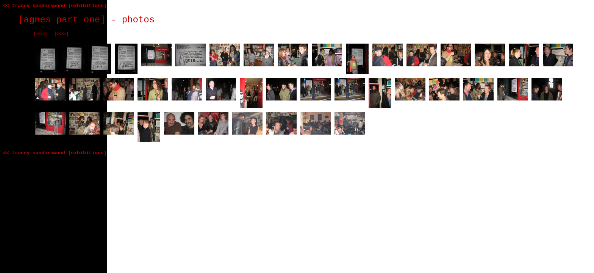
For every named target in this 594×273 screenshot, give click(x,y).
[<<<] (40, 34)
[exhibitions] (87, 6)
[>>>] (61, 34)
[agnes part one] (61, 20)
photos (138, 20)
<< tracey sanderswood (34, 6)
